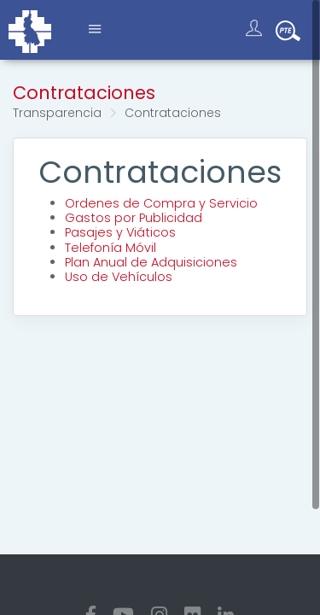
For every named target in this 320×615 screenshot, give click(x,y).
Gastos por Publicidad (133, 217)
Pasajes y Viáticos (120, 232)
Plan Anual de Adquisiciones (151, 262)
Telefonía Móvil (110, 247)
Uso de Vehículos (118, 276)
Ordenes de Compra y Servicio (161, 203)
